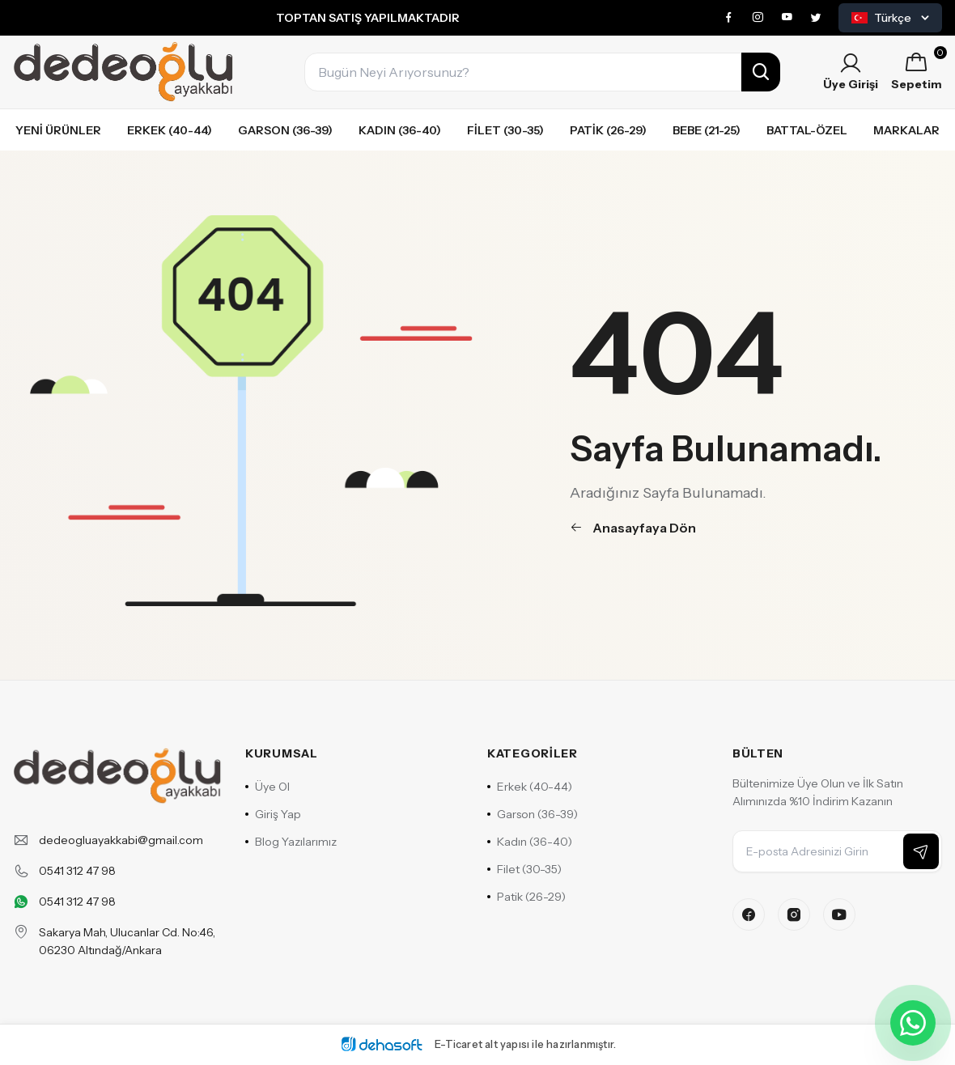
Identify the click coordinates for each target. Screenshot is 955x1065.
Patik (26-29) (608, 130)
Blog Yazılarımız (291, 841)
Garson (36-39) (285, 130)
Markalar (906, 130)
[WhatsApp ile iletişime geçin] (913, 1023)
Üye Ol (267, 786)
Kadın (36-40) (400, 130)
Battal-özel (806, 130)
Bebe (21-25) (707, 130)
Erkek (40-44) (169, 130)
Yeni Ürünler (58, 130)
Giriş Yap (273, 814)
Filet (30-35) (505, 130)
